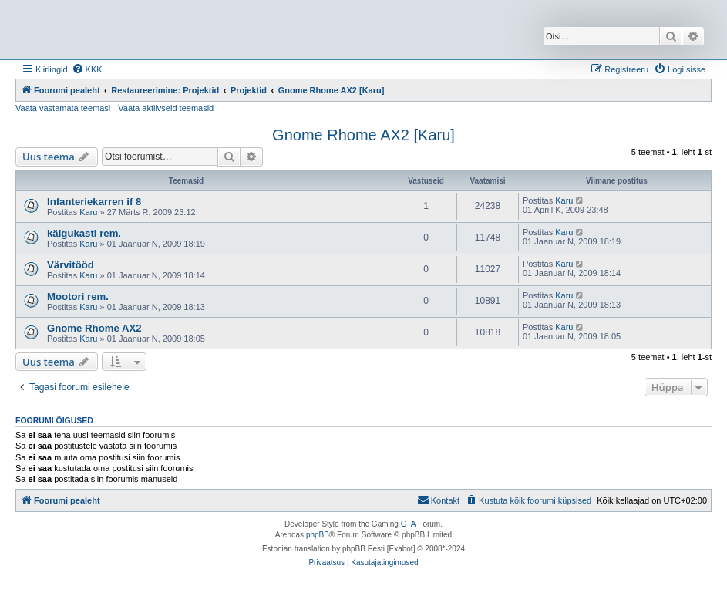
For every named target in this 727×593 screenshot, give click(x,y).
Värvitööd (70, 265)
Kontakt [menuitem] (438, 499)
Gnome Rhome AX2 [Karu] (363, 134)
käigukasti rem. (84, 233)
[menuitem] (87, 69)
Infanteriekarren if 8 (94, 201)
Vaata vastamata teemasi (62, 108)
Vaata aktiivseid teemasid (166, 108)
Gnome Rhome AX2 (94, 328)
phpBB (317, 535)
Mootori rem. (78, 296)
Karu (88, 212)
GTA (408, 524)
